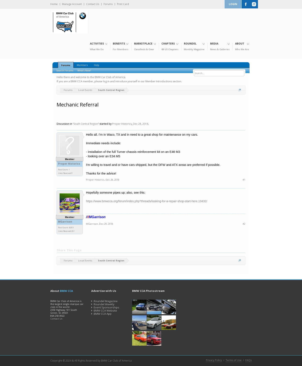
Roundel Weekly (103, 304)
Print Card (123, 4)
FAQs (248, 360)
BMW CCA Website (104, 310)
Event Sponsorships (105, 307)
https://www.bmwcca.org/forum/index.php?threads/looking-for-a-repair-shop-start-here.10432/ (146, 201)
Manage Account (72, 4)
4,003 (71, 227)
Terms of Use (234, 360)
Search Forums (64, 70)
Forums (108, 4)
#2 (244, 223)
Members (82, 65)
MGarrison (65, 221)
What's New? (84, 70)
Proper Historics (122, 124)
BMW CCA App (101, 314)
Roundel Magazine (104, 301)
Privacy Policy (214, 360)
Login (233, 4)
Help (96, 65)
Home (54, 4)
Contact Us (92, 4)
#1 (244, 179)
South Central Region (85, 124)
